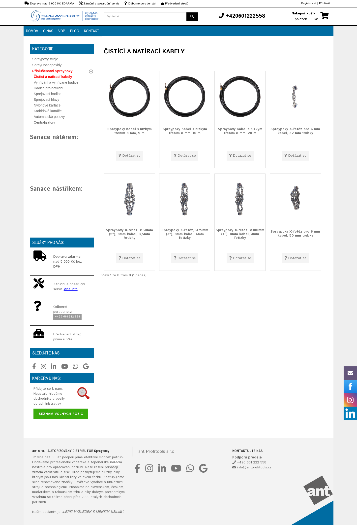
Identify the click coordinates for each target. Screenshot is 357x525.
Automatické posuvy (49, 117)
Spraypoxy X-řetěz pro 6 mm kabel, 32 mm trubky (295, 131)
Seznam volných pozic (61, 413)
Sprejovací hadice (47, 94)
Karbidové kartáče (48, 111)
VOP (61, 31)
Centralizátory (44, 122)
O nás (48, 31)
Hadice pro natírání (48, 88)
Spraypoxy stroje (45, 59)
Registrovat (308, 3)
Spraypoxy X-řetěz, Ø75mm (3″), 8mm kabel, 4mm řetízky (184, 234)
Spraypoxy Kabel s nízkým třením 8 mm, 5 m (129, 131)
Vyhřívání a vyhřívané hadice (56, 82)
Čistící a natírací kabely (53, 77)
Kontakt (91, 31)
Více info (71, 289)
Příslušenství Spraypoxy (52, 71)
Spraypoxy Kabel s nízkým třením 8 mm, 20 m (240, 131)
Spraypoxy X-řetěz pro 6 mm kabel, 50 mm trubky (295, 233)
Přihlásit (324, 3)
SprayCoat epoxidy (46, 65)
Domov (32, 31)
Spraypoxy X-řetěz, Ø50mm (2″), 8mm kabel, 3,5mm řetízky (129, 234)
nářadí (115, 462)
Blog (74, 31)
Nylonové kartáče (47, 105)
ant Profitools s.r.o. (157, 451)
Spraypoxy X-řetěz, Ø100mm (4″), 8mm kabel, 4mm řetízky (240, 234)
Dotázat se (130, 155)
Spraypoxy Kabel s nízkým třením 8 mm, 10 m (185, 131)
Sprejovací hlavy (46, 100)
